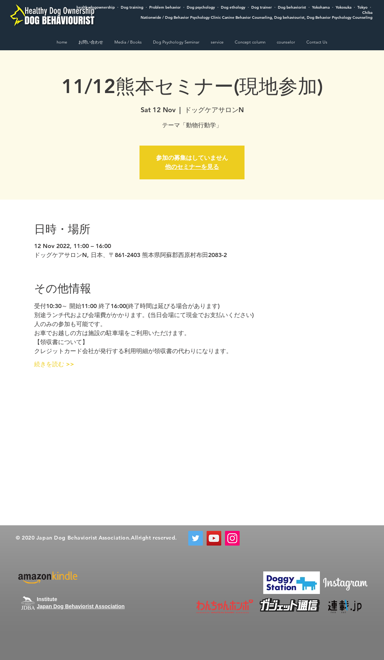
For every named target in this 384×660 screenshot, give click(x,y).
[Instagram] (232, 538)
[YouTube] (214, 538)
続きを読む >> (54, 364)
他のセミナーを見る (192, 167)
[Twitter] (195, 538)
